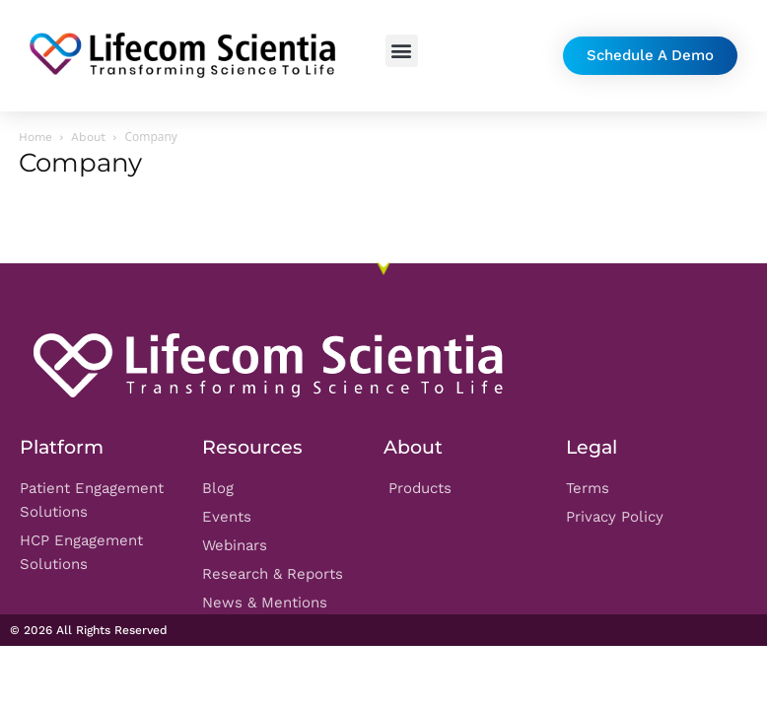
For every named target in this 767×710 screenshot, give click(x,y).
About (88, 137)
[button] (401, 51)
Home (35, 137)
